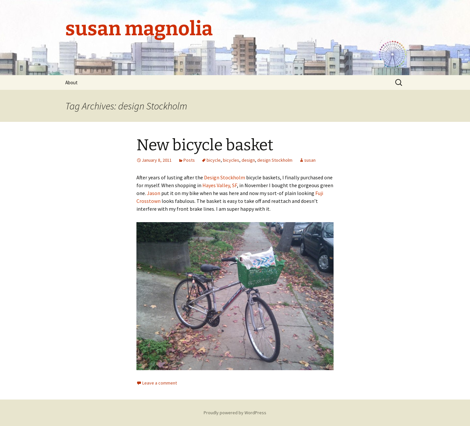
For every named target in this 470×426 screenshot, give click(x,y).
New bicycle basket (204, 145)
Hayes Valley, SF (219, 185)
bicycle (214, 160)
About (71, 82)
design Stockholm (274, 160)
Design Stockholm (224, 177)
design (248, 160)
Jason (153, 193)
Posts (189, 160)
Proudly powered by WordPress (235, 413)
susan (310, 160)
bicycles (231, 160)
